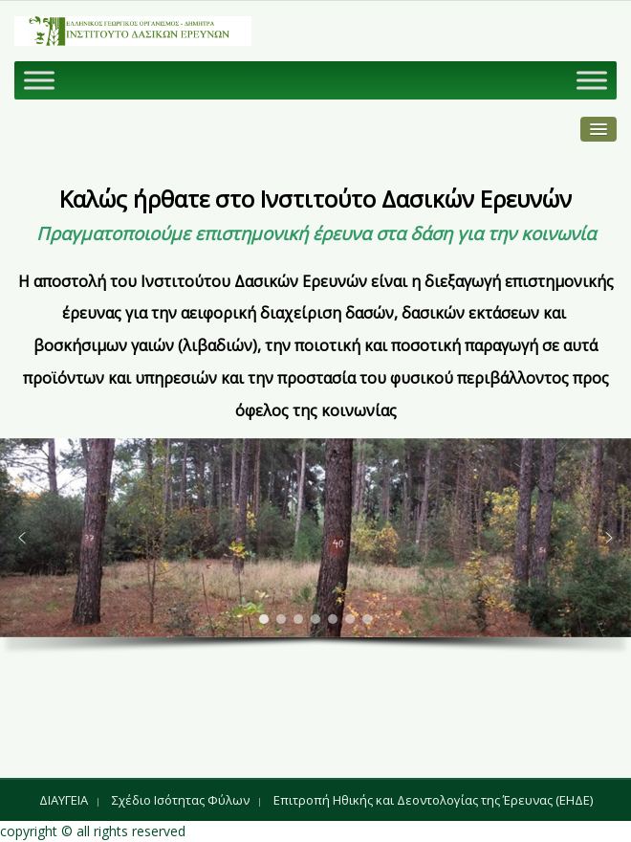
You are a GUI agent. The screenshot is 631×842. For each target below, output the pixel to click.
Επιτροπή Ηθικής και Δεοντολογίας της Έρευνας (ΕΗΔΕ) (433, 800)
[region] (315, 552)
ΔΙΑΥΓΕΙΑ (63, 800)
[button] (22, 537)
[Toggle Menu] (39, 80)
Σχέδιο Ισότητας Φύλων (181, 800)
